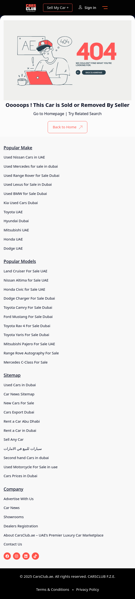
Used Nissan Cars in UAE (24, 157)
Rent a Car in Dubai (20, 430)
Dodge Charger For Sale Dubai (29, 298)
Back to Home (67, 126)
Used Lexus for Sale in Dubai (28, 184)
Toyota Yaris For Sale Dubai (26, 334)
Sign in (87, 7)
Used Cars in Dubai (20, 384)
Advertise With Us (18, 498)
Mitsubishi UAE (16, 229)
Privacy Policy (87, 589)
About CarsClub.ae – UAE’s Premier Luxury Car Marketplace (53, 535)
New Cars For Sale (19, 402)
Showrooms (14, 516)
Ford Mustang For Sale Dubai (28, 316)
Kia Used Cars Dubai (21, 202)
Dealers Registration (21, 525)
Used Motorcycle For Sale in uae (31, 466)
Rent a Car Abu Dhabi (22, 421)
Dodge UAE (13, 248)
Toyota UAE (13, 211)
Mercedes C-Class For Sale (26, 362)
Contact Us (13, 544)
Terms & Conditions (52, 589)
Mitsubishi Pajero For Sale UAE (29, 343)
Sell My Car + (58, 7)
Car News (12, 507)
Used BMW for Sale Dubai (25, 193)
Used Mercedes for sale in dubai (31, 166)
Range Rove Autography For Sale (31, 353)
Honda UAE (13, 239)
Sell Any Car (14, 439)
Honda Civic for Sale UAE (24, 289)
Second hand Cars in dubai (26, 457)
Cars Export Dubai (19, 412)
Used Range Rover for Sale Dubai (31, 175)
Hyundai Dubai (16, 220)
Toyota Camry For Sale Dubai (28, 307)
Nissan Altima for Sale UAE (26, 280)
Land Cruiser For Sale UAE (25, 271)
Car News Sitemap (19, 394)
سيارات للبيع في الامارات (23, 448)
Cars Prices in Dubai (20, 475)
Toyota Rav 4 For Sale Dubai (27, 325)
